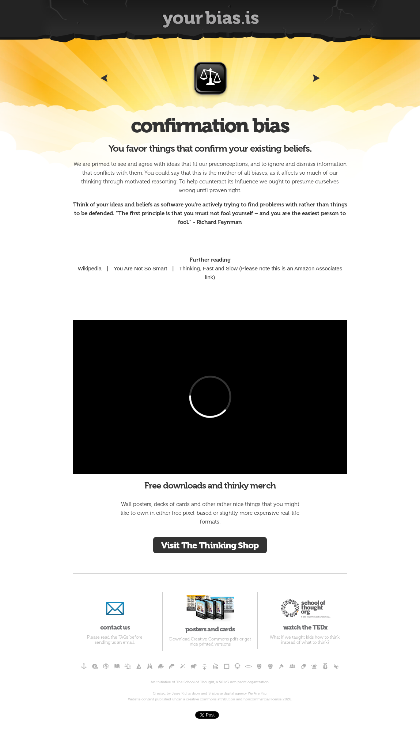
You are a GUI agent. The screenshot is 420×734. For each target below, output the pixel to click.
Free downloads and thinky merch (209, 485)
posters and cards (210, 612)
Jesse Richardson (186, 693)
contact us (115, 611)
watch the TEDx (305, 611)
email (128, 642)
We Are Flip (257, 693)
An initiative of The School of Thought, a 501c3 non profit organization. (210, 682)
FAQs (123, 637)
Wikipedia (90, 268)
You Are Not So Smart (140, 268)
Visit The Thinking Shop (210, 545)
